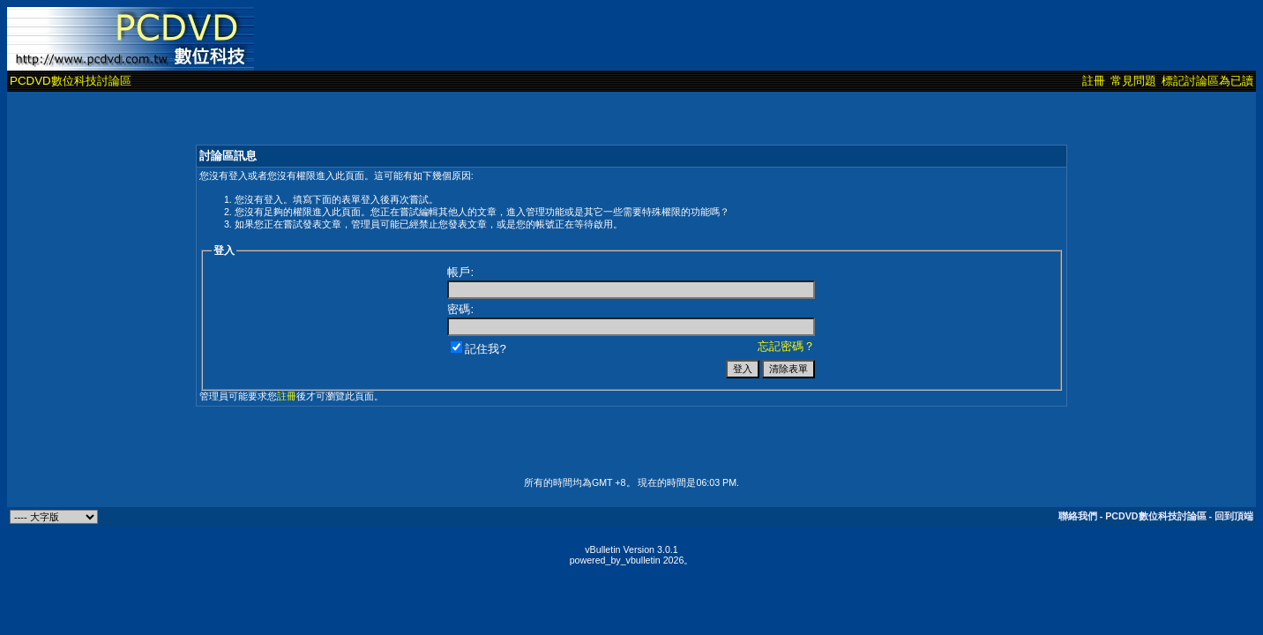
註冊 (1093, 80)
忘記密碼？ (786, 346)
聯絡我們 (1077, 516)
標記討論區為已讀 (1207, 80)
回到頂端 (1233, 516)
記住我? (478, 348)
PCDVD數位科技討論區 (70, 80)
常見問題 (1133, 80)
